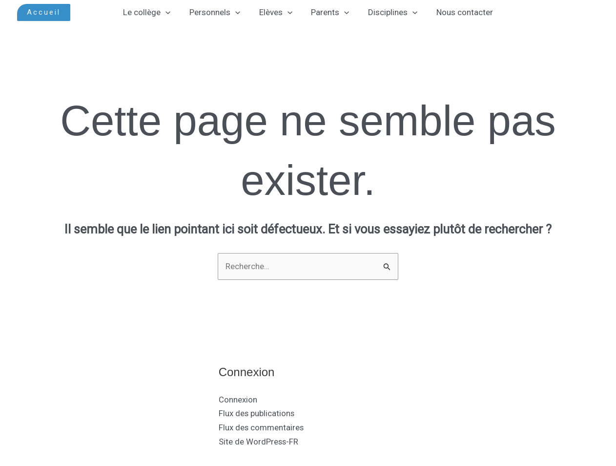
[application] (171, 12)
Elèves (276, 12)
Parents (329, 12)
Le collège (152, 12)
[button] (43, 12)
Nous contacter (459, 12)
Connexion (238, 399)
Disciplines (389, 12)
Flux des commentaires (262, 428)
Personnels (218, 12)
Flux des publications (257, 414)
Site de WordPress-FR (259, 442)
